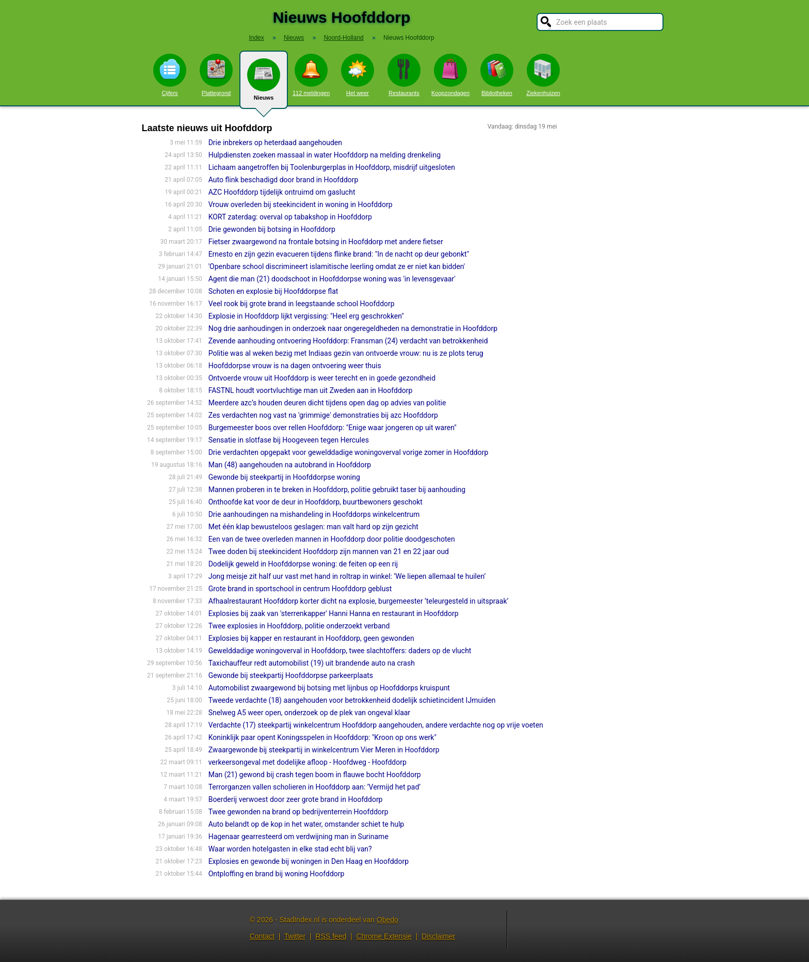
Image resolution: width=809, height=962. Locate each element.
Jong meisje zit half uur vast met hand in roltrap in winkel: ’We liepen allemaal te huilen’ (347, 576)
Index (256, 37)
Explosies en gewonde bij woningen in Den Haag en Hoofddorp (308, 861)
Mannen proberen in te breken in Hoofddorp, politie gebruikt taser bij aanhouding (336, 489)
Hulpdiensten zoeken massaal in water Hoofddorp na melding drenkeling (324, 155)
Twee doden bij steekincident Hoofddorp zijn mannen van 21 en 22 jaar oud (328, 551)
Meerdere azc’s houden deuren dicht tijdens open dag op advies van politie (327, 403)
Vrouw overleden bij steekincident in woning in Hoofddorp (300, 204)
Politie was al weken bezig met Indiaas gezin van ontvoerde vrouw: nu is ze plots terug (345, 353)
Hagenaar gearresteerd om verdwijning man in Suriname (298, 836)
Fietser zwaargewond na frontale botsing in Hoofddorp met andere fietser (325, 242)
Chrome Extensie (383, 936)
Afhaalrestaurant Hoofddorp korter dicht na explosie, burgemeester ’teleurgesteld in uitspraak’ (358, 601)
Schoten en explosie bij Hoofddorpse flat (273, 291)
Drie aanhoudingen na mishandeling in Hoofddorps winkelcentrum (314, 514)
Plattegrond (216, 75)
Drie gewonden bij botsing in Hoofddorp (271, 229)
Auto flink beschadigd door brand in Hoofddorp (283, 180)
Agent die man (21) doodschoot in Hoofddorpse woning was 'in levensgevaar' (332, 279)
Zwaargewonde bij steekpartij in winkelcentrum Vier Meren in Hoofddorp (324, 750)
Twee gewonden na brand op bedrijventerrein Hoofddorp (298, 812)
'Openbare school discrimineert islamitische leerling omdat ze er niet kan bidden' (336, 266)
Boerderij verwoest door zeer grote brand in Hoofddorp (295, 799)
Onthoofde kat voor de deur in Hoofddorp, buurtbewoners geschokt (315, 502)
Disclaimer (438, 936)
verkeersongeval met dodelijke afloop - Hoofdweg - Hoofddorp (307, 762)
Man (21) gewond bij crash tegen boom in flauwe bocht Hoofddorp (314, 774)
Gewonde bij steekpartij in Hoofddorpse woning (284, 477)
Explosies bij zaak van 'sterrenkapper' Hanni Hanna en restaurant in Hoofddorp (333, 613)
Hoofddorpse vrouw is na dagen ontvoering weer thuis (294, 365)
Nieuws (263, 83)
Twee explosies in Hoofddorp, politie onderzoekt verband (299, 626)
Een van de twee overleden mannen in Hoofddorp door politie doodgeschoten (331, 539)
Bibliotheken (496, 75)
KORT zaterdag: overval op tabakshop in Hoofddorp (290, 217)
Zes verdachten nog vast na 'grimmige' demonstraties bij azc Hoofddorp (323, 415)
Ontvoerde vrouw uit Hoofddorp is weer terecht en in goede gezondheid (322, 378)
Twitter (294, 936)
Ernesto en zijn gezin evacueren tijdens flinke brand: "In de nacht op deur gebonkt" (338, 254)
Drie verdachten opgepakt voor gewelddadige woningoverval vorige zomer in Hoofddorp (348, 452)
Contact (262, 936)
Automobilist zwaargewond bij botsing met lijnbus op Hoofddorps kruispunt (329, 688)
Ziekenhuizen (543, 75)
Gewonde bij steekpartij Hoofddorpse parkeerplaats (290, 675)
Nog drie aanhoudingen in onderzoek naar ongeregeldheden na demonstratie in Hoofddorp (352, 328)
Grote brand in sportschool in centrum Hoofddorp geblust (300, 589)
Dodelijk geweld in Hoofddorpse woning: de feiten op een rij (303, 564)
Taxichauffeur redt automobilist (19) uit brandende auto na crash (311, 663)
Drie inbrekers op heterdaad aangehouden (275, 142)
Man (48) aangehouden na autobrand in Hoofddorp (289, 465)
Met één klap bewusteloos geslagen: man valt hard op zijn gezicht (313, 527)
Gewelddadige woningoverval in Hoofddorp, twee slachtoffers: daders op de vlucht (340, 650)
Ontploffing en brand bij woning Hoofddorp (276, 874)
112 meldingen (311, 75)
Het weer (357, 75)
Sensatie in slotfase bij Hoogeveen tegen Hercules (288, 440)
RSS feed (330, 936)
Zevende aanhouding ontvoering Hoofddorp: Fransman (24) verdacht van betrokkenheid (348, 341)
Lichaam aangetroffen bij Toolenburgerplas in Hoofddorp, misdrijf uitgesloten (331, 167)
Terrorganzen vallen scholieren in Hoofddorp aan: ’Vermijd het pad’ (314, 787)
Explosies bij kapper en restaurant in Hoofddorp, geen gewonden (311, 638)
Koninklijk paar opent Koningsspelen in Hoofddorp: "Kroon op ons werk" (322, 737)
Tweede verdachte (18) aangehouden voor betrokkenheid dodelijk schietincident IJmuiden (352, 700)
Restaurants (403, 75)
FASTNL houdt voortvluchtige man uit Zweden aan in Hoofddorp (310, 390)
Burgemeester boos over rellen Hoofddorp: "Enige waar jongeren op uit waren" (332, 427)
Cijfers (169, 75)
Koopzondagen (450, 75)
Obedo (387, 920)
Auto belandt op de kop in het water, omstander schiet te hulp (306, 824)
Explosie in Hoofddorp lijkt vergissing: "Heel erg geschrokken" (306, 316)
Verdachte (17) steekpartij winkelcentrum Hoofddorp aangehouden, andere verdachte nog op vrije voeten (375, 725)
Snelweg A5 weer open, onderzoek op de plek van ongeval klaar (309, 712)
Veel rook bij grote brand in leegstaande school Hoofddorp (301, 303)
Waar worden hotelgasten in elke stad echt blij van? (290, 849)
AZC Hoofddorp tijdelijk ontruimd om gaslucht (281, 192)
